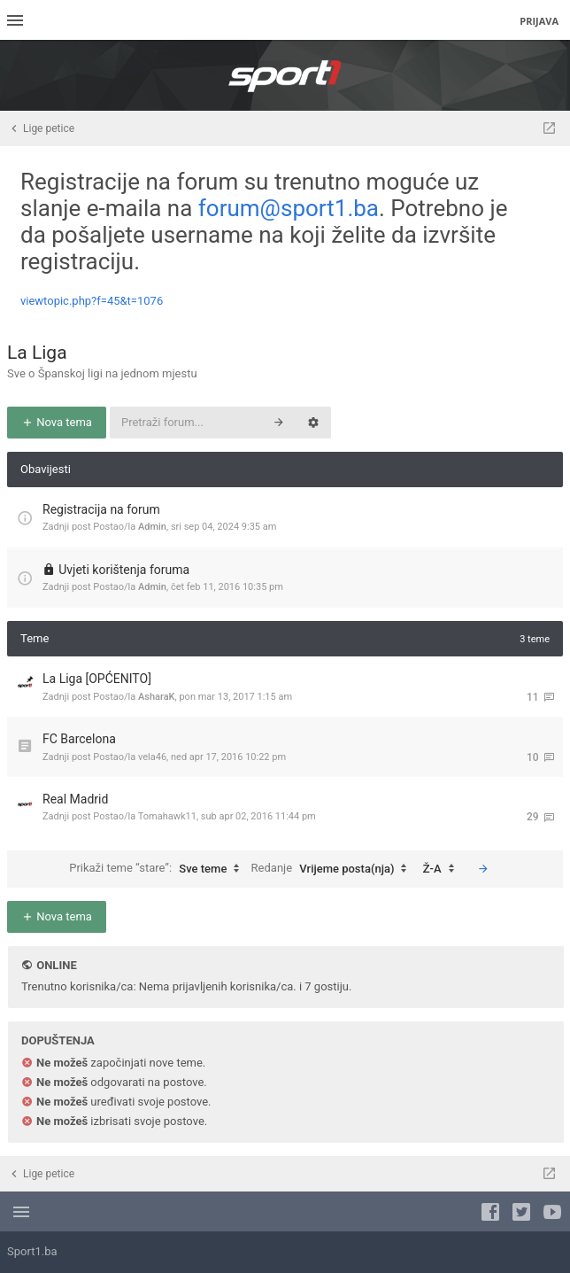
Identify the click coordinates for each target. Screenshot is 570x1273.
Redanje (333, 869)
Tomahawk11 (167, 816)
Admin (152, 526)
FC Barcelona (79, 739)
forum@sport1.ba (288, 208)
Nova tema (56, 422)
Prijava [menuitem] (539, 20)
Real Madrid (75, 799)
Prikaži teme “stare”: (158, 869)
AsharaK (156, 696)
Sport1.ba (32, 1251)
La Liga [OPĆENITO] (96, 678)
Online (56, 965)
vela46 (152, 757)
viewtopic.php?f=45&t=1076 (91, 300)
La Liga (37, 352)
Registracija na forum (101, 509)
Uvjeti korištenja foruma (123, 570)
